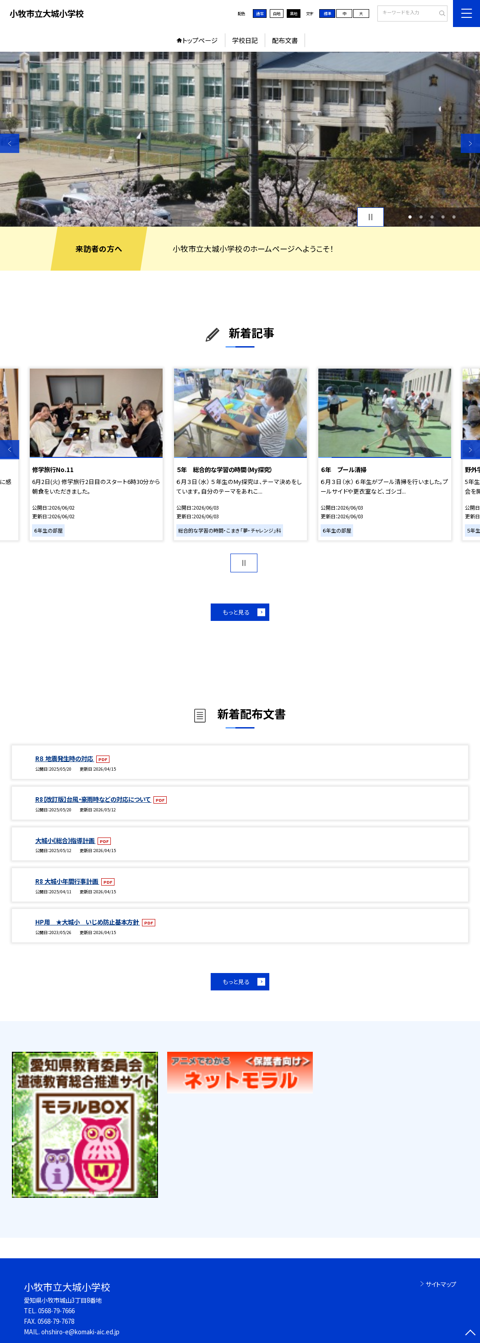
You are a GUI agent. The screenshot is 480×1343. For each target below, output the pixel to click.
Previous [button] (9, 143)
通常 (259, 13)
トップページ (200, 40)
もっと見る (236, 612)
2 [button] (421, 217)
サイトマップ (440, 1284)
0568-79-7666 (56, 1310)
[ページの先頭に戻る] (470, 1333)
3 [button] (432, 217)
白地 (276, 13)
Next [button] (470, 143)
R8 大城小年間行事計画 (67, 881)
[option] (240, 139)
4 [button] (443, 217)
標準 (327, 13)
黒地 (293, 13)
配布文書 (285, 40)
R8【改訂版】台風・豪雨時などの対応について (93, 799)
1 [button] (410, 217)
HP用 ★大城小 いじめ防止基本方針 (87, 921)
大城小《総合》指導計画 (65, 840)
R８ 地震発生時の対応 (64, 758)
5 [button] (454, 217)
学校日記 (245, 40)
